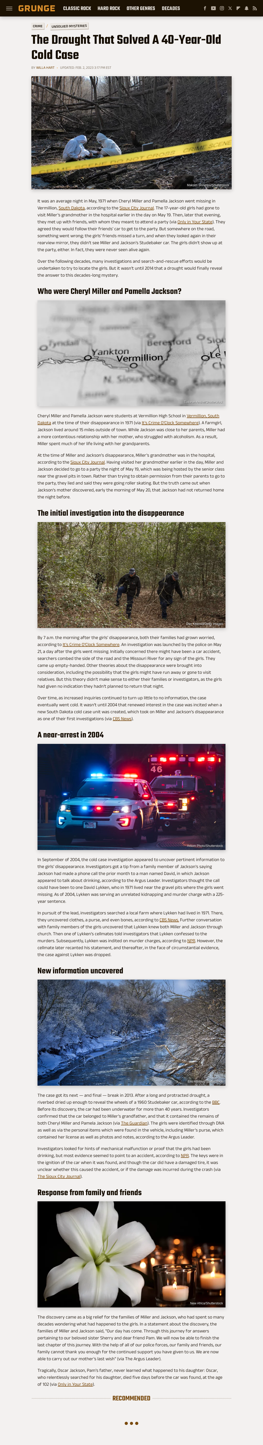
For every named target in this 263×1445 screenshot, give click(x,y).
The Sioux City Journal (58, 1176)
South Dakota (72, 207)
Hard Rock (109, 8)
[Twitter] (230, 8)
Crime (38, 26)
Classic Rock (77, 8)
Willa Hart (45, 67)
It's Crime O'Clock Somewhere (170, 422)
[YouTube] (213, 8)
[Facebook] (205, 8)
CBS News (122, 718)
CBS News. (169, 919)
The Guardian (134, 1123)
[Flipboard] (238, 8)
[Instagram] (222, 8)
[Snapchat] (247, 8)
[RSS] (255, 8)
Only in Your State (194, 221)
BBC (216, 1102)
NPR (191, 940)
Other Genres (141, 8)
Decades (171, 8)
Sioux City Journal (136, 207)
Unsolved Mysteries (69, 26)
